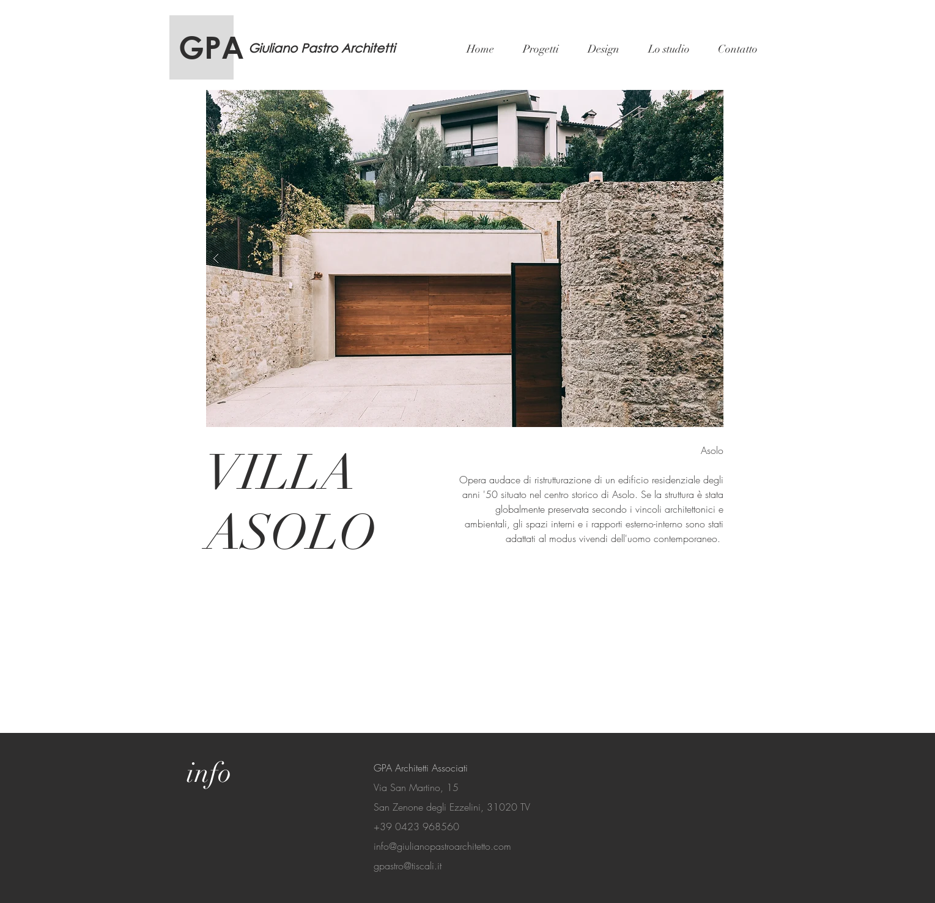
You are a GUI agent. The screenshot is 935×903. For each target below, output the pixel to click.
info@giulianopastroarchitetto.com (442, 846)
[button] (464, 258)
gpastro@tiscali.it (408, 865)
